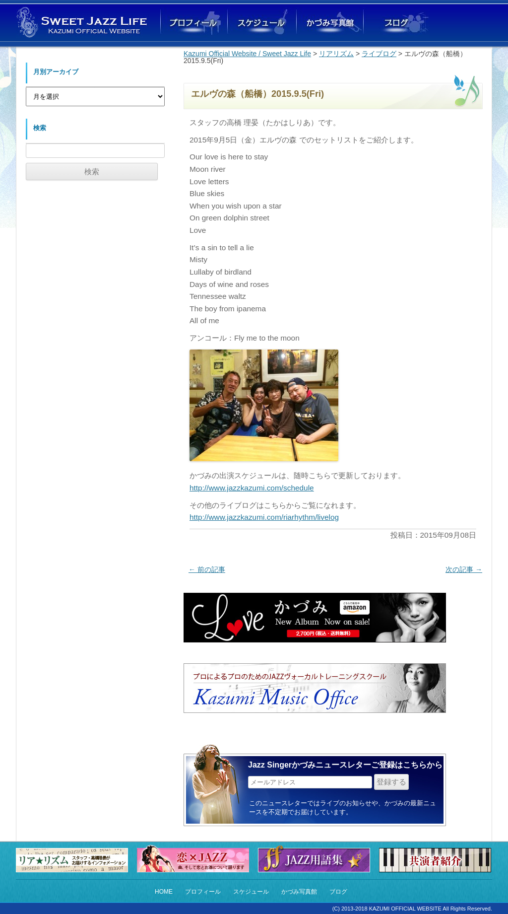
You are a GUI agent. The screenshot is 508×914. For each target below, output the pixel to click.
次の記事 (463, 569)
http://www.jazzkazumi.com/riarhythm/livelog (264, 517)
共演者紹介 (437, 860)
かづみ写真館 (328, 23)
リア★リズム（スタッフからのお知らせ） (74, 860)
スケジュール (251, 891)
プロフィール (203, 891)
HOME (164, 891)
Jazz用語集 (316, 857)
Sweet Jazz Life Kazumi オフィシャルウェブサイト (83, 22)
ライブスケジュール (261, 23)
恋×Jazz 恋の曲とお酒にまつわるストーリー (195, 857)
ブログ (396, 23)
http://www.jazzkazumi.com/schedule (252, 488)
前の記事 (207, 569)
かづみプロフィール (194, 23)
